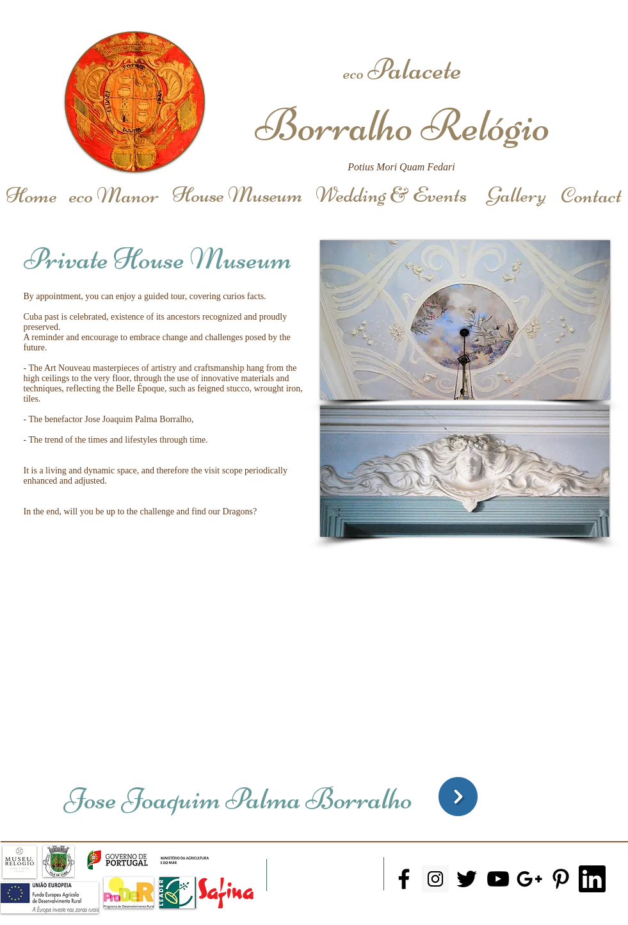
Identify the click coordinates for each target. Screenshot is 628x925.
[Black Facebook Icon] (403, 878)
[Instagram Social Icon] (435, 878)
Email (430, 907)
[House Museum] (237, 195)
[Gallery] (516, 195)
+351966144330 (420, 917)
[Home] (32, 195)
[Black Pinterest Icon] (560, 878)
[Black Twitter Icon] (466, 878)
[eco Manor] (114, 195)
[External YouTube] (285, 657)
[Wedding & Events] (391, 195)
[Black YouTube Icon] (498, 878)
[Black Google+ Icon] (529, 878)
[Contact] (591, 195)
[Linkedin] (592, 878)
